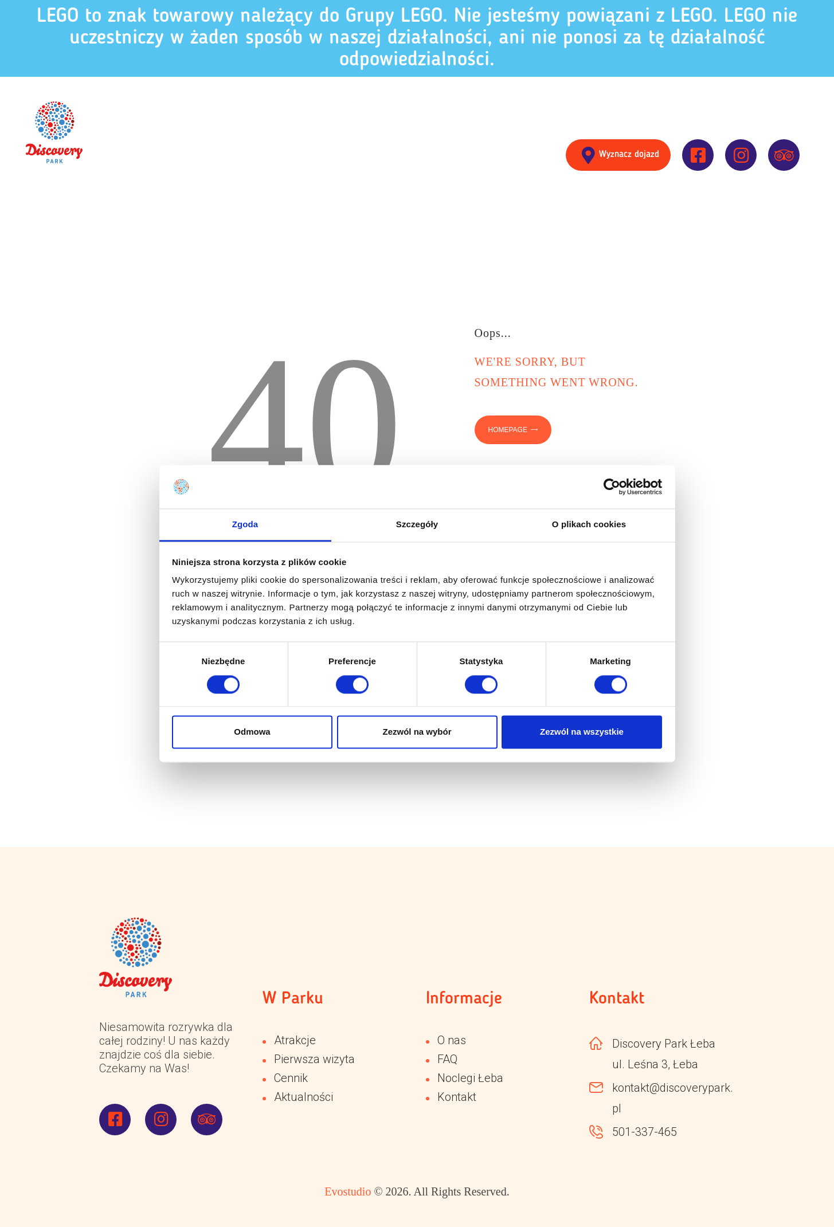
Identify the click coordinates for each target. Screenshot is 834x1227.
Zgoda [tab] (245, 525)
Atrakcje (295, 1040)
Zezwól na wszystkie (582, 732)
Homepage (507, 430)
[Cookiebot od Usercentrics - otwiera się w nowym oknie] (612, 486)
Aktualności (303, 1097)
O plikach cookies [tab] (589, 525)
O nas (451, 1040)
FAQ (447, 1059)
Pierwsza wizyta (314, 1059)
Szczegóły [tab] (417, 525)
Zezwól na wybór (416, 732)
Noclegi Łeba (470, 1078)
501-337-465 (644, 1132)
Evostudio (347, 1191)
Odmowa (252, 732)
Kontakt (456, 1097)
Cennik (291, 1078)
